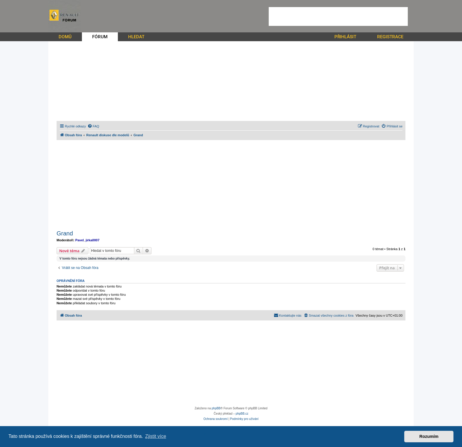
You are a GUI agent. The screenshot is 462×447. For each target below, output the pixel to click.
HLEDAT (136, 36)
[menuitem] (93, 126)
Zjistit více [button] (155, 436)
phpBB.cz (242, 413)
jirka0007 (92, 240)
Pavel (79, 240)
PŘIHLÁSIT (345, 36)
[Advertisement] (338, 16)
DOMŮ (65, 36)
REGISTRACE (390, 36)
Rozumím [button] (428, 436)
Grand (65, 233)
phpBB (216, 408)
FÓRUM (100, 36)
